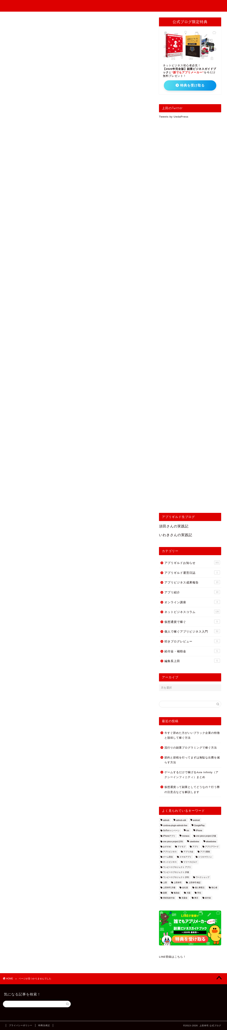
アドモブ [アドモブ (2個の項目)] (181, 847)
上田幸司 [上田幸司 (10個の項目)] (178, 882)
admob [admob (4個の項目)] (166, 820)
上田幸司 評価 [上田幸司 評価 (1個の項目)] (169, 888)
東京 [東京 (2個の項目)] (196, 898)
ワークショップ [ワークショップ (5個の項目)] (202, 877)
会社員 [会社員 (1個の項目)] (185, 888)
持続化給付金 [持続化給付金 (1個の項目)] (169, 898)
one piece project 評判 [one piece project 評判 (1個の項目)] (173, 841)
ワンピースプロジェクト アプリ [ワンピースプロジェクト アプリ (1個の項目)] (177, 867)
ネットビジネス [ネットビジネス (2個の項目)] (170, 862)
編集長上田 (24, 236)
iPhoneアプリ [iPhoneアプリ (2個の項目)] (169, 836)
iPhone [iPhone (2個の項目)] (199, 830)
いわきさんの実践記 (175, 535)
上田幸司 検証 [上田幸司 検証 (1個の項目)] (195, 882)
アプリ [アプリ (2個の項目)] (195, 847)
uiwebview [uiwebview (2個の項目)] (194, 841)
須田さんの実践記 (174, 526)
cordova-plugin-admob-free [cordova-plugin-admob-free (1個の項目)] (175, 825)
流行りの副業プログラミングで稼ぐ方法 (190, 747)
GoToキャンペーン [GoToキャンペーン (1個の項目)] (171, 830)
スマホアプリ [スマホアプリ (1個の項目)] (185, 857)
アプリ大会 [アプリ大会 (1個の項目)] (188, 852)
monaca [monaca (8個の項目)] (185, 836)
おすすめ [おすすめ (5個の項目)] (167, 847)
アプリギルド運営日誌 (32, 190)
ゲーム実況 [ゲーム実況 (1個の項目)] (168, 857)
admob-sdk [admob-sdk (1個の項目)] (181, 820)
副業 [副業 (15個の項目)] (165, 893)
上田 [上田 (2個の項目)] (165, 882)
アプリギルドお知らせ (170, 6)
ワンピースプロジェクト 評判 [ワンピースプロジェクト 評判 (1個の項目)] (176, 877)
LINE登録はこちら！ (172, 956)
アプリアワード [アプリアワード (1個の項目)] (212, 847)
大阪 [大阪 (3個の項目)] (188, 893)
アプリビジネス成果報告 (134, 6)
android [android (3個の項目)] (196, 820)
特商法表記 (44, 1025)
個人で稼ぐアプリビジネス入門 (91, 6)
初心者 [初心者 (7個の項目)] (214, 888)
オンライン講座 (27, 205)
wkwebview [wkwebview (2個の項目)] (211, 841)
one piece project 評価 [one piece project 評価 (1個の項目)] (206, 836)
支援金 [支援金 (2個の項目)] (184, 898)
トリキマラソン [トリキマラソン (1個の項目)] (205, 857)
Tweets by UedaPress (173, 116)
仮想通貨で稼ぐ (27, 215)
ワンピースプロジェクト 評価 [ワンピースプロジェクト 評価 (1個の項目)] (176, 872)
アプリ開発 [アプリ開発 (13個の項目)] (205, 852)
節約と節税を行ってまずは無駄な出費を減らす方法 (192, 760)
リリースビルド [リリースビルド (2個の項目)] (190, 862)
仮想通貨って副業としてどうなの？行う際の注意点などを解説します (192, 790)
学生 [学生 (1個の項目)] (199, 893)
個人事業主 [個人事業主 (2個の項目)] (200, 888)
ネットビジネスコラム (32, 210)
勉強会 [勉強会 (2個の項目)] (177, 893)
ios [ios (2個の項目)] (187, 830)
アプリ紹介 (24, 200)
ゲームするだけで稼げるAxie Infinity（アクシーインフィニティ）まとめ (191, 775)
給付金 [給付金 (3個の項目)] (208, 898)
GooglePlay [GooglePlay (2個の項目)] (199, 825)
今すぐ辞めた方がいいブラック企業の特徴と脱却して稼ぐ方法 (192, 735)
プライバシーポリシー (20, 1025)
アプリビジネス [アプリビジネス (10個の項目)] (170, 852)
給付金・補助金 (27, 231)
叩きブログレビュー (30, 226)
